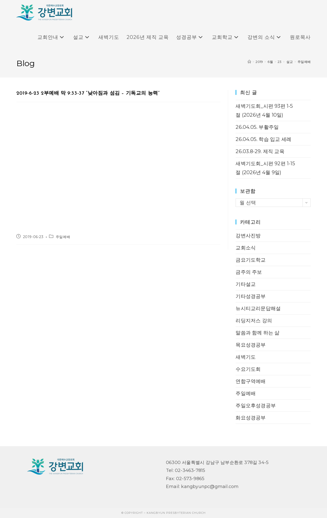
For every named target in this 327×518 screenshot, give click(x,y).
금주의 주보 (249, 272)
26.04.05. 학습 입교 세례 (263, 139)
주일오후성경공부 (256, 406)
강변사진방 (248, 236)
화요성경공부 (251, 418)
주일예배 (304, 62)
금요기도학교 (251, 260)
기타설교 (246, 284)
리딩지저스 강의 (254, 321)
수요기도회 (248, 369)
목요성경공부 (251, 345)
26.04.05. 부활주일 (257, 127)
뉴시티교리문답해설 (258, 308)
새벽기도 (246, 357)
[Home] (249, 62)
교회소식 (246, 248)
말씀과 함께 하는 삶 (257, 333)
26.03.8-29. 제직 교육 (260, 151)
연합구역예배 (251, 381)
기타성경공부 (251, 296)
